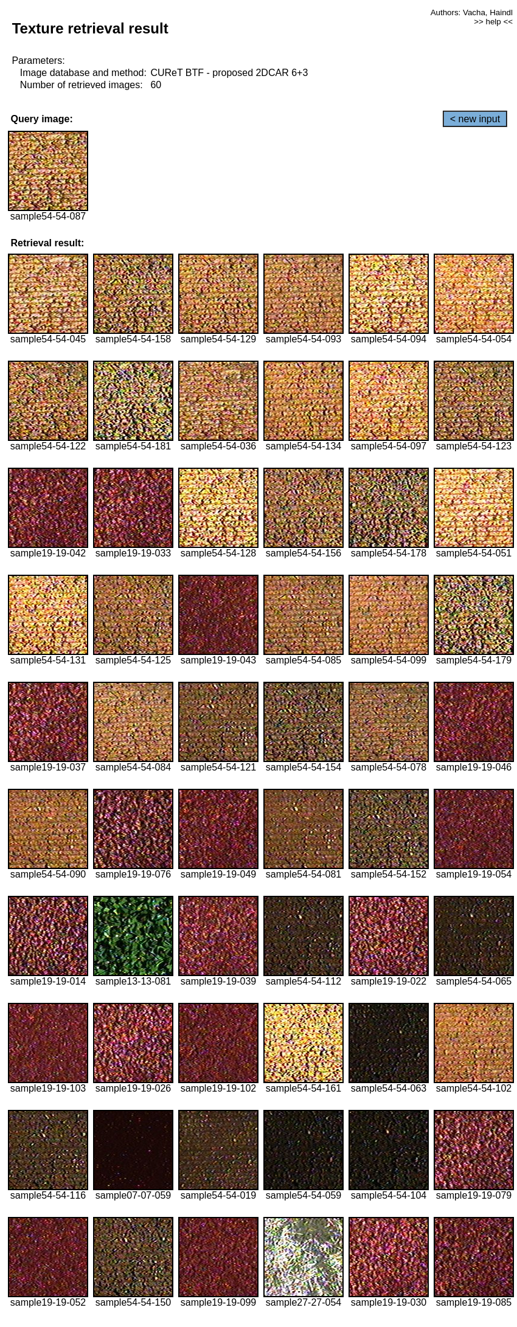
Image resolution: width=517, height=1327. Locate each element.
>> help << (493, 21)
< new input (475, 119)
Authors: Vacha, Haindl (472, 12)
